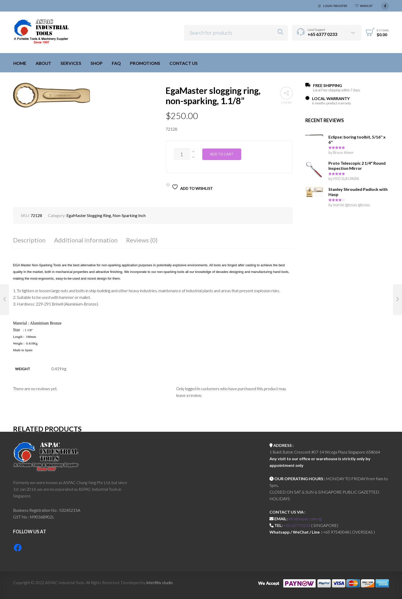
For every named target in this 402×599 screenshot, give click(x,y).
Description (29, 240)
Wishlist (366, 5)
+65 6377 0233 (297, 525)
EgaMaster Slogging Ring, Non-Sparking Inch (106, 215)
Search (280, 32)
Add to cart (222, 154)
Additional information (86, 240)
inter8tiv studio (159, 582)
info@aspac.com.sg (304, 518)
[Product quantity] (181, 154)
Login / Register (335, 5)
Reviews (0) (142, 240)
